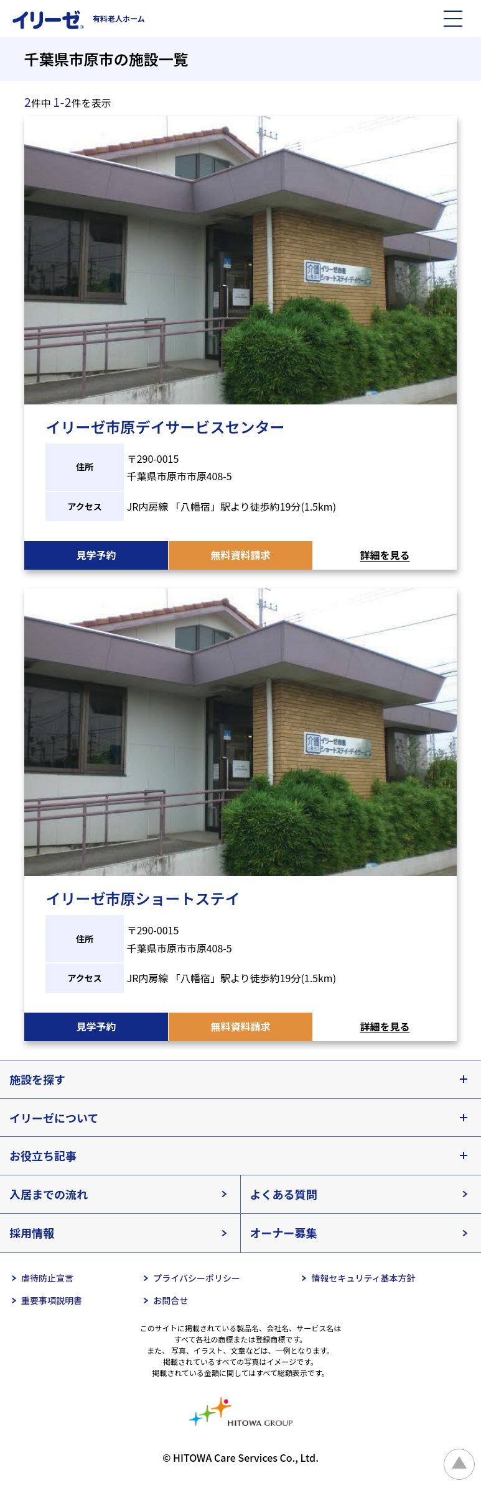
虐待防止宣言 (47, 1278)
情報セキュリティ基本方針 (363, 1278)
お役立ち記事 (43, 1155)
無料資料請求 (240, 554)
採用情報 (31, 1232)
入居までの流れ (48, 1194)
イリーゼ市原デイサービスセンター (164, 426)
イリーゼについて (53, 1118)
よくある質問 (283, 1194)
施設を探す (37, 1079)
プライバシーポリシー (196, 1278)
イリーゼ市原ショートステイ (142, 898)
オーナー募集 (283, 1232)
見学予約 (96, 554)
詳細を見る (385, 554)
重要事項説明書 (51, 1300)
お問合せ (170, 1300)
